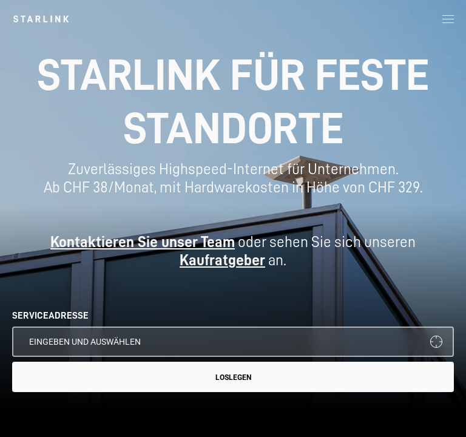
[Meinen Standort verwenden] (436, 341)
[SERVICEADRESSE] (233, 342)
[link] (41, 18)
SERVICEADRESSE (50, 315)
